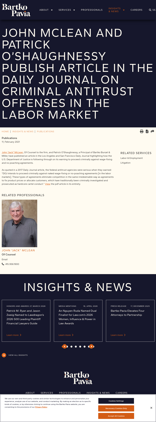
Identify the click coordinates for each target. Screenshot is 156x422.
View (47, 184)
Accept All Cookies (116, 418)
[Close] (151, 410)
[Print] (141, 132)
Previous (64, 346)
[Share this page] (152, 132)
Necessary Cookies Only (116, 411)
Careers (137, 9)
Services (67, 9)
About (46, 9)
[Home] (20, 10)
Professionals (92, 9)
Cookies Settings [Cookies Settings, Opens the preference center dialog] (116, 403)
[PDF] (147, 131)
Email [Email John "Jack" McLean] (5, 259)
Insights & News (117, 10)
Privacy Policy (41, 410)
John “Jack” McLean (12, 152)
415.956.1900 (12, 264)
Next (91, 346)
